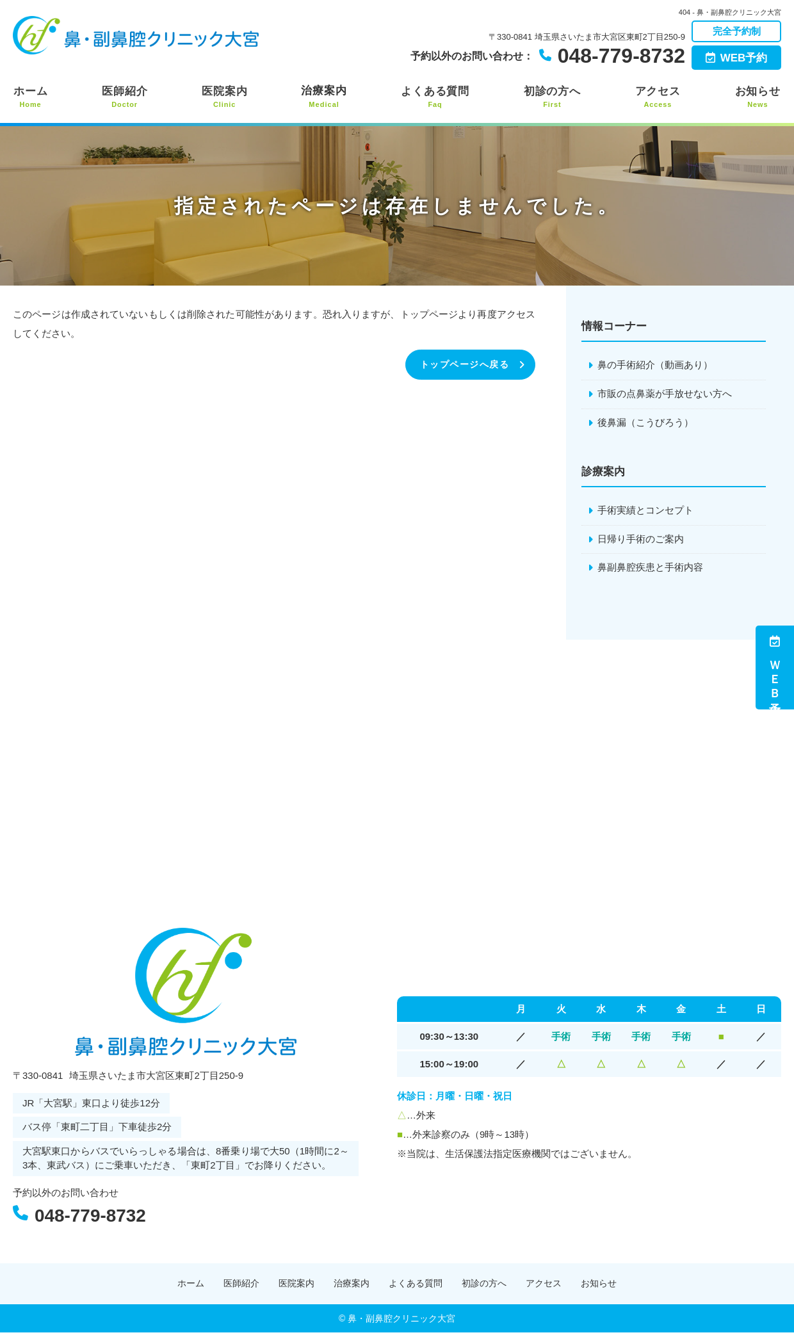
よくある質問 (435, 97)
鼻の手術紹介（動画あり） (655, 365)
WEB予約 (737, 58)
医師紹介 (124, 97)
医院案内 (224, 97)
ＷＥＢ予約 (774, 667)
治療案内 (324, 97)
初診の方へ (552, 97)
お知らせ (758, 97)
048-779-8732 (102, 1215)
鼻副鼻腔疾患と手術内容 (650, 568)
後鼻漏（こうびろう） (645, 422)
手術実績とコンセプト (645, 511)
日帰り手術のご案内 (640, 540)
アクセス (658, 97)
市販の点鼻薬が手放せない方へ (664, 394)
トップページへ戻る (462, 364)
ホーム (30, 97)
